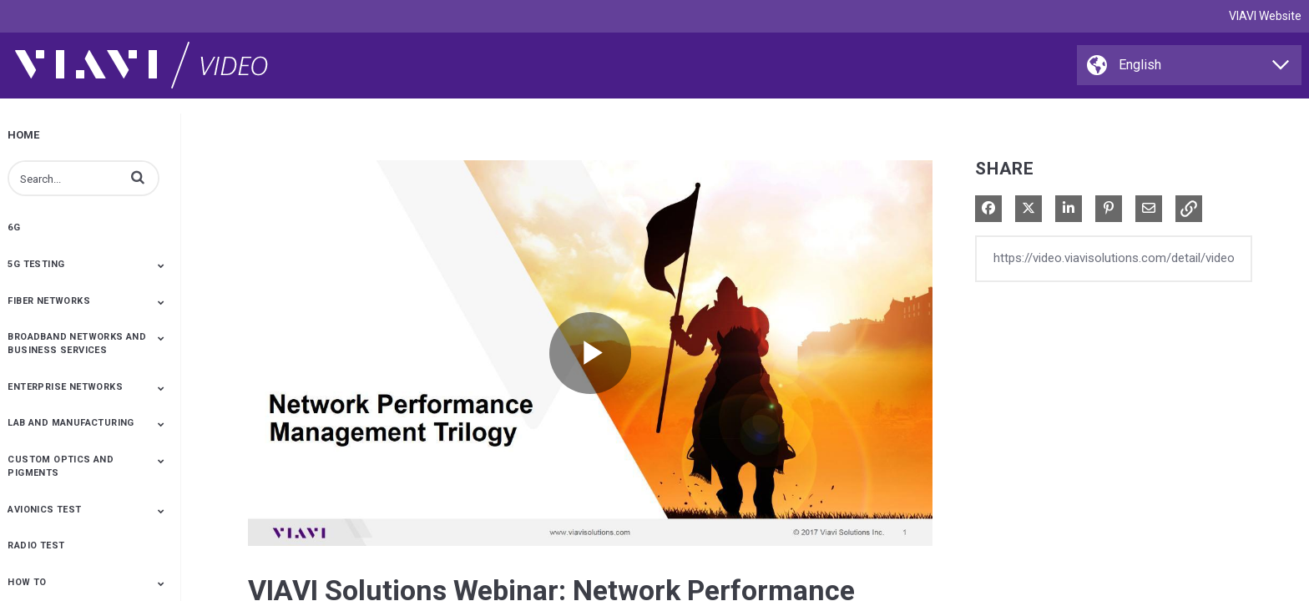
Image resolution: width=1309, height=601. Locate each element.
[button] (138, 177)
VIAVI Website (1265, 16)
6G (14, 227)
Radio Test (36, 545)
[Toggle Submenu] (161, 265)
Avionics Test (44, 509)
